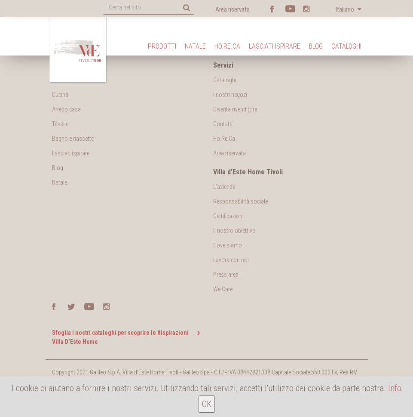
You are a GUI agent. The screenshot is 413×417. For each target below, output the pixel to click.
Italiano (345, 9)
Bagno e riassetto (73, 138)
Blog (316, 46)
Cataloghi (346, 46)
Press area (226, 274)
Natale (195, 46)
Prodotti (162, 46)
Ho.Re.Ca (227, 46)
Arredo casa (66, 109)
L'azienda (224, 186)
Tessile (60, 123)
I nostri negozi (230, 94)
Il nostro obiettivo (234, 230)
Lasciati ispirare (274, 46)
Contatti (223, 123)
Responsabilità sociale (240, 201)
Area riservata (232, 9)
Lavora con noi (231, 259)
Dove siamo (227, 245)
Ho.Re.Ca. (224, 138)
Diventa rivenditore (235, 109)
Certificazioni (228, 216)
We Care (223, 289)
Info (394, 388)
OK (206, 404)
